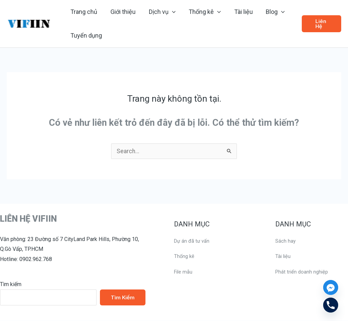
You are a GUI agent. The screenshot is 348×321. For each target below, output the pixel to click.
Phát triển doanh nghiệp (302, 272)
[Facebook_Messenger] (330, 287)
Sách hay (285, 241)
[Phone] (330, 305)
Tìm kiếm (10, 284)
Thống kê (185, 256)
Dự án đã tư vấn (193, 241)
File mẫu (184, 272)
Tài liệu (283, 256)
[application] (169, 12)
